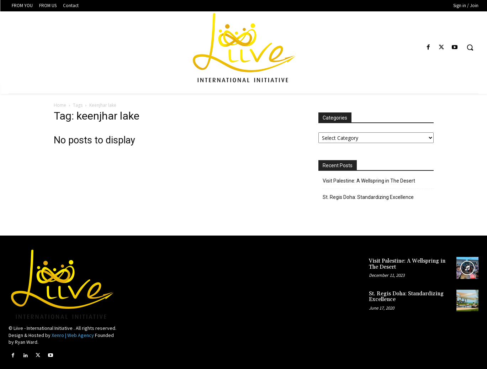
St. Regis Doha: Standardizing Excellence (368, 197)
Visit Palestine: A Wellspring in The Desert (369, 181)
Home (60, 105)
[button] (469, 47)
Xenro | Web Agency (73, 335)
